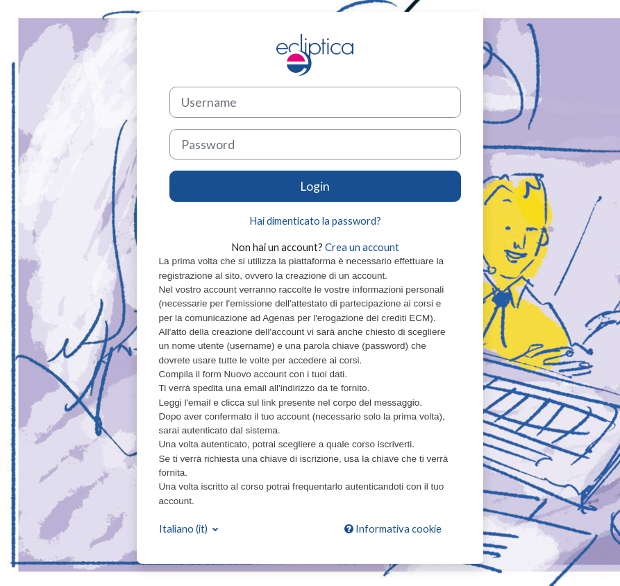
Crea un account (362, 247)
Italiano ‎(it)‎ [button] (184, 528)
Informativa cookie (393, 528)
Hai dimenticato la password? (315, 220)
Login (315, 185)
